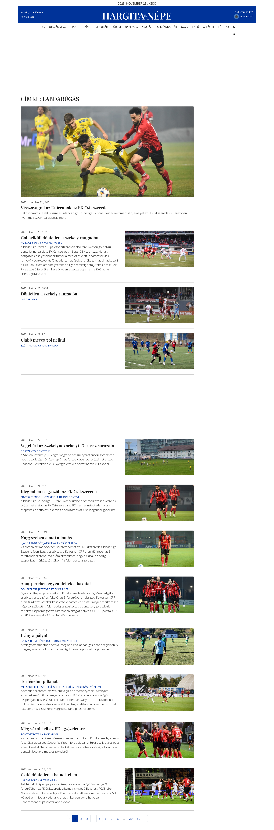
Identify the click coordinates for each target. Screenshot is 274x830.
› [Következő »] (145, 819)
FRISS (41, 27)
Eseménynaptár (166, 27)
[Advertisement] (137, 60)
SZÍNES (87, 27)
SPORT (75, 27)
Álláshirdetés (212, 27)
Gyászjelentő (190, 27)
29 (131, 819)
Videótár (102, 27)
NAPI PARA (131, 27)
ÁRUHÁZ (147, 27)
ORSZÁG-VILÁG (58, 27)
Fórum (116, 27)
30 (138, 819)
